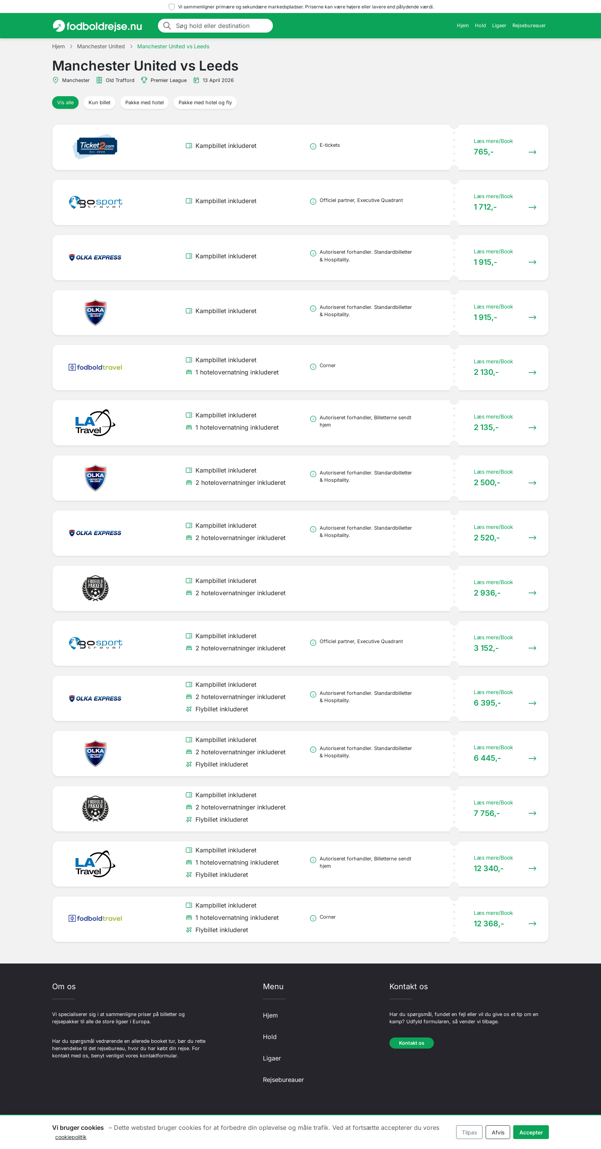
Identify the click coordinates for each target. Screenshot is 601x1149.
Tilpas (469, 1132)
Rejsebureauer (529, 25)
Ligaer (499, 25)
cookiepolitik (71, 1137)
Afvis (498, 1132)
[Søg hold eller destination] (222, 26)
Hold (480, 25)
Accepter (531, 1132)
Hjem (463, 25)
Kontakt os (411, 1043)
